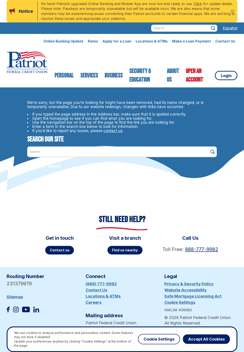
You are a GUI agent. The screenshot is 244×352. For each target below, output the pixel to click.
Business (114, 75)
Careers (93, 302)
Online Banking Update (63, 41)
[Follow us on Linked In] (36, 311)
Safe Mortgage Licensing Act (192, 296)
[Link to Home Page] (27, 63)
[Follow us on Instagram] (16, 311)
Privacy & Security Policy (189, 284)
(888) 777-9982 (101, 284)
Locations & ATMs (152, 41)
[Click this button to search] (213, 28)
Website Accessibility (185, 290)
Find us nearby (125, 250)
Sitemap (15, 297)
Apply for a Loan (116, 41)
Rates (93, 41)
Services (89, 75)
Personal (64, 75)
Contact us (59, 250)
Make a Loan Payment (191, 41)
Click (198, 4)
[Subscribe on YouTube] (26, 311)
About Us (173, 75)
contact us (112, 131)
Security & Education (140, 75)
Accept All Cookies (206, 339)
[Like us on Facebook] (8, 311)
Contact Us (225, 41)
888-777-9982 (201, 249)
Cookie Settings (179, 302)
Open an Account (194, 75)
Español (230, 28)
